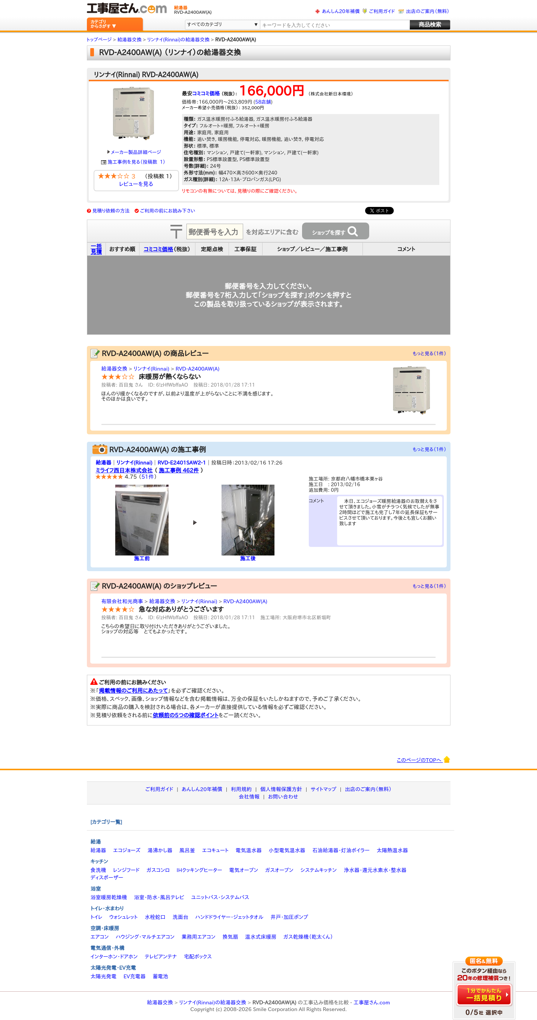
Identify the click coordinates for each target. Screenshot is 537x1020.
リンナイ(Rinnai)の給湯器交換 (212, 1002)
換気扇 (230, 936)
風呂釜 (187, 850)
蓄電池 (160, 976)
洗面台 (180, 917)
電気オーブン (243, 870)
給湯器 (104, 462)
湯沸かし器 (159, 850)
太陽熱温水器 (392, 850)
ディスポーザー (107, 877)
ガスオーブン (279, 870)
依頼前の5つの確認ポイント (186, 715)
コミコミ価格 (206, 93)
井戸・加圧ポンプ (289, 917)
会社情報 (249, 796)
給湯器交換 (114, 368)
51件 (147, 476)
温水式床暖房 (260, 936)
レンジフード (126, 870)
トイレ (97, 917)
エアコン (100, 936)
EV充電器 (134, 976)
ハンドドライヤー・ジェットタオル (229, 917)
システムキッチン (319, 870)
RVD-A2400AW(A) (198, 368)
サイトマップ (323, 789)
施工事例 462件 (179, 470)
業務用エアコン (199, 936)
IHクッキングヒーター (199, 870)
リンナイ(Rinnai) (151, 368)
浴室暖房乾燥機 (109, 897)
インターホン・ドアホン (114, 956)
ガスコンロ (158, 870)
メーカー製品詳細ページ (134, 152)
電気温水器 (249, 850)
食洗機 (98, 870)
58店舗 (263, 102)
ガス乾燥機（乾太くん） (308, 936)
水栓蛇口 (155, 917)
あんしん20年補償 (340, 11)
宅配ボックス (198, 956)
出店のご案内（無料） (427, 11)
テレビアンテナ (161, 956)
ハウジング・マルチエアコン (145, 936)
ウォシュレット (123, 917)
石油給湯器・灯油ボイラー (341, 850)
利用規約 (241, 789)
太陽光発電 (104, 976)
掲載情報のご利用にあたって (133, 690)
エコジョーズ (126, 850)
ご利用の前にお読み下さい (167, 210)
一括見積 (96, 249)
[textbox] (334, 25)
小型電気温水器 (287, 850)
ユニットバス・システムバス (220, 897)
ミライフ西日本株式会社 (124, 470)
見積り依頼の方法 (111, 210)
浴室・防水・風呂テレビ (159, 897)
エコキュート (215, 850)
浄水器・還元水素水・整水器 (375, 870)
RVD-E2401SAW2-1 (181, 462)
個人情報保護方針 (281, 789)
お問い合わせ (283, 796)
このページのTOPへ (423, 759)
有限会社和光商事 (122, 601)
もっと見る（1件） (430, 353)
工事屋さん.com (372, 1002)
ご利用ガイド (382, 11)
